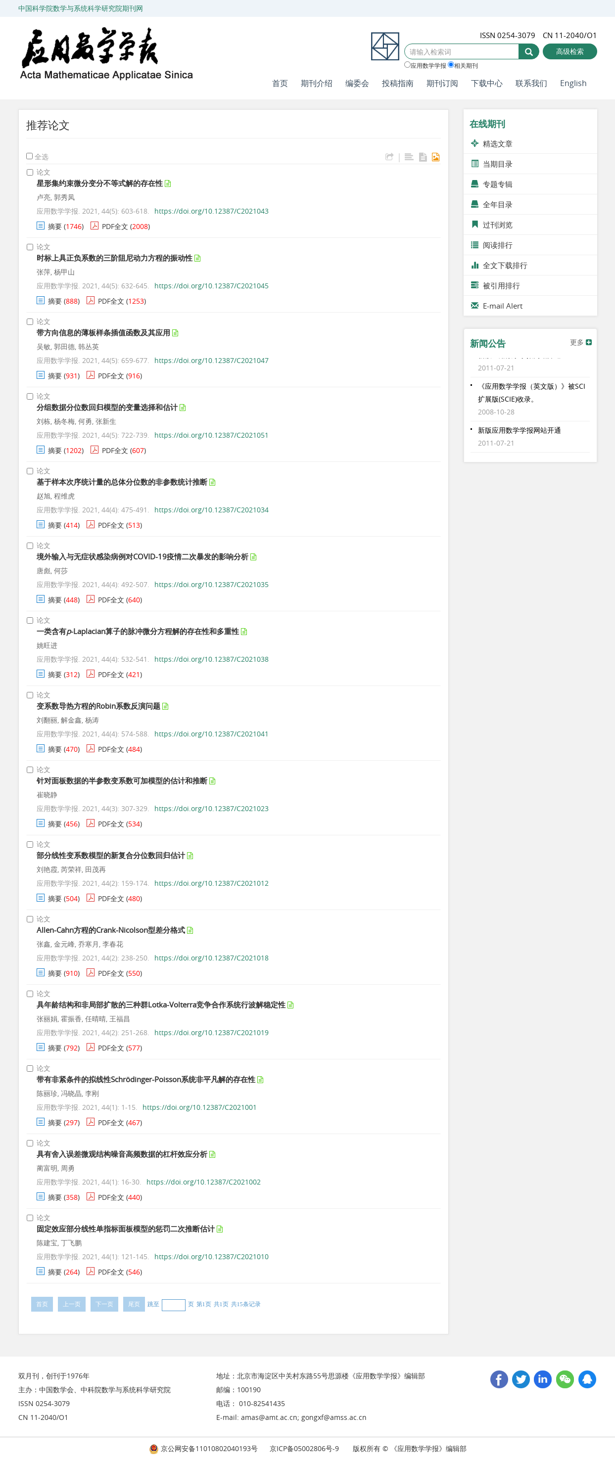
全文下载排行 (499, 265)
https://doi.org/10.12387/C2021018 (211, 957)
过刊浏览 (492, 224)
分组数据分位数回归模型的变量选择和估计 (107, 407)
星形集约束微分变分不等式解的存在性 (100, 183)
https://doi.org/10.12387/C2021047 (211, 360)
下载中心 (487, 83)
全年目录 (492, 204)
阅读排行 (492, 245)
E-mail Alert (496, 306)
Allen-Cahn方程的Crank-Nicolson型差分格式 (111, 930)
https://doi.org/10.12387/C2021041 (211, 733)
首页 (280, 83)
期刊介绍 (316, 83)
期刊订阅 (442, 83)
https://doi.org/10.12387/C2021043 (211, 211)
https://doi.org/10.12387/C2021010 (211, 1256)
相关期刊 (463, 65)
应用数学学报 (425, 65)
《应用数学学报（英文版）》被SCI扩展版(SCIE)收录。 (531, 395)
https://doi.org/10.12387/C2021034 (211, 509)
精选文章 (492, 143)
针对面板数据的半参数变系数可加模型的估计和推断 (122, 780)
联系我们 (531, 83)
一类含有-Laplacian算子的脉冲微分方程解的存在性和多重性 (138, 631)
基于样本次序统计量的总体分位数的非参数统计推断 (122, 482)
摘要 (55, 226)
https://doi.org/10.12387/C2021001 (199, 1107)
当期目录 (492, 164)
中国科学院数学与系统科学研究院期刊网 (80, 8)
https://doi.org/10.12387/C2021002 (203, 1181)
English (573, 83)
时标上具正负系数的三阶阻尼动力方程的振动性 (114, 258)
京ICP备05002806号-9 (304, 1448)
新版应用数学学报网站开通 (519, 358)
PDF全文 (115, 226)
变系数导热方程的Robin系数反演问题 (98, 706)
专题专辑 (492, 184)
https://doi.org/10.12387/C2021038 (211, 659)
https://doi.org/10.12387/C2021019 (211, 1032)
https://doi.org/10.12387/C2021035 (211, 584)
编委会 (357, 83)
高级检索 (570, 51)
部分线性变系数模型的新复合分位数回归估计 (111, 855)
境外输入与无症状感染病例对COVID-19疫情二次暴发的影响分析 (142, 556)
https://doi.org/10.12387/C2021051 (211, 435)
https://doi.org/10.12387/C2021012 (211, 883)
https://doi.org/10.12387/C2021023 (211, 808)
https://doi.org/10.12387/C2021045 (211, 285)
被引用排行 (495, 285)
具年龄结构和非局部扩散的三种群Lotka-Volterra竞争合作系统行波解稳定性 (161, 1004)
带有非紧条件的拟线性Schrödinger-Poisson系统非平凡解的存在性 (146, 1079)
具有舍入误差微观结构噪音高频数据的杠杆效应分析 (122, 1154)
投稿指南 (398, 83)
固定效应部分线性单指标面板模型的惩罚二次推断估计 (126, 1228)
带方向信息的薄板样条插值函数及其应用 (103, 332)
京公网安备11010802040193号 (203, 1448)
